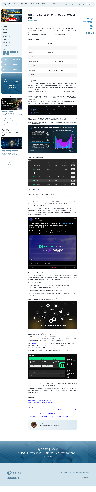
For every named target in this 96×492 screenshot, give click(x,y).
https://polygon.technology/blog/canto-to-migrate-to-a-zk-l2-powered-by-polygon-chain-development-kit (48, 416)
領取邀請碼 (16, 59)
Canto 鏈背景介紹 (90, 19)
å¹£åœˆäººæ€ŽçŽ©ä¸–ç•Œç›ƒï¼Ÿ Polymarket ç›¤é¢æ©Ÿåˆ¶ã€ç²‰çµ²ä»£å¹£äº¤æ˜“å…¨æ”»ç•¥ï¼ (22, 164)
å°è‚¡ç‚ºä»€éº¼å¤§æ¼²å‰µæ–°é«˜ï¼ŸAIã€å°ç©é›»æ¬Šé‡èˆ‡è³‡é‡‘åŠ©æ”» (19, 118)
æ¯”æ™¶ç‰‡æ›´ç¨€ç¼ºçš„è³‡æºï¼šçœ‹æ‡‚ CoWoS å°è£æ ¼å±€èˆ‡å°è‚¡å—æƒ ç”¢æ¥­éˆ (21, 157)
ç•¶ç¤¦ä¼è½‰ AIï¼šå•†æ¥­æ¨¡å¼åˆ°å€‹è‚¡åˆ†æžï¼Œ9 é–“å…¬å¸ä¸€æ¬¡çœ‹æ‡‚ (19, 120)
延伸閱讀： (91, 26)
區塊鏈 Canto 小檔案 (90, 18)
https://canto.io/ (51, 74)
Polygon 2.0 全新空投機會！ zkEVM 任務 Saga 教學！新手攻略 (41, 402)
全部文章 (69, 472)
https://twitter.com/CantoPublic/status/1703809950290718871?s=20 (41, 413)
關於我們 (74, 472)
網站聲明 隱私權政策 (84, 472)
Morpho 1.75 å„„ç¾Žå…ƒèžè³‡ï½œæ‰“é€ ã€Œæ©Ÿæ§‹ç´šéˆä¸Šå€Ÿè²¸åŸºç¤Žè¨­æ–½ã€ (20, 162)
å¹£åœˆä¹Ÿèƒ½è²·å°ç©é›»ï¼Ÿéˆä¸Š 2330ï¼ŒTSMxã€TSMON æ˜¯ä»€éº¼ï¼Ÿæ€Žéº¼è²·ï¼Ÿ (22, 122)
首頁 (29, 10)
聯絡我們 (78, 472)
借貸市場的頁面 (35, 343)
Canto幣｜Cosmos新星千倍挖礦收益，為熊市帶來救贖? (40, 400)
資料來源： (91, 28)
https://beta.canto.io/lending (42, 189)
